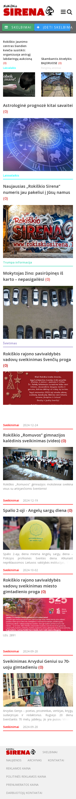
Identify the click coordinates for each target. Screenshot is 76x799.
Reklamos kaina (18, 768)
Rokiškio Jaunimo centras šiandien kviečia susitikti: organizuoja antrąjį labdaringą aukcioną (17, 50)
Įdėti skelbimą (53, 27)
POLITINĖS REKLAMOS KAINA (26, 776)
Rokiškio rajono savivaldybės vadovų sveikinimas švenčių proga (37, 356)
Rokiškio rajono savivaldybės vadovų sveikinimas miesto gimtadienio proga (32, 585)
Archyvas (35, 760)
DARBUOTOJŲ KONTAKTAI (24, 793)
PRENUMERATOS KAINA (22, 785)
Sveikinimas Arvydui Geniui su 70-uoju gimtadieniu (36, 664)
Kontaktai (56, 760)
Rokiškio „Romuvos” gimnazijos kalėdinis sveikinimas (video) (34, 438)
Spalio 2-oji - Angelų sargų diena (34, 510)
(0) (4, 63)
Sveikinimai (11, 425)
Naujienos (13, 760)
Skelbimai (18, 27)
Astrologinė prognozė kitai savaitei (38, 105)
